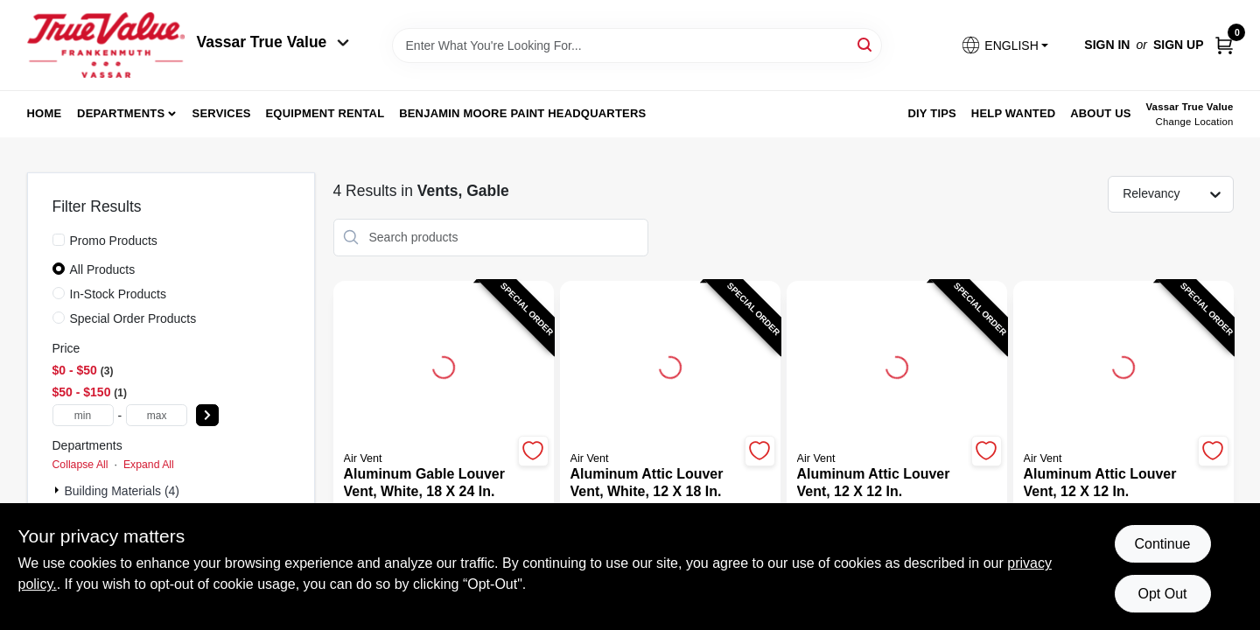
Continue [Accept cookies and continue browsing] (1162, 543)
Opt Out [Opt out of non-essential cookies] (1162, 593)
